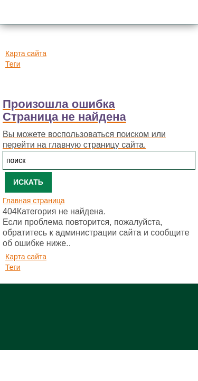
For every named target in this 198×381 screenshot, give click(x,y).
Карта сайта (25, 53)
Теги (12, 64)
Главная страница (34, 200)
